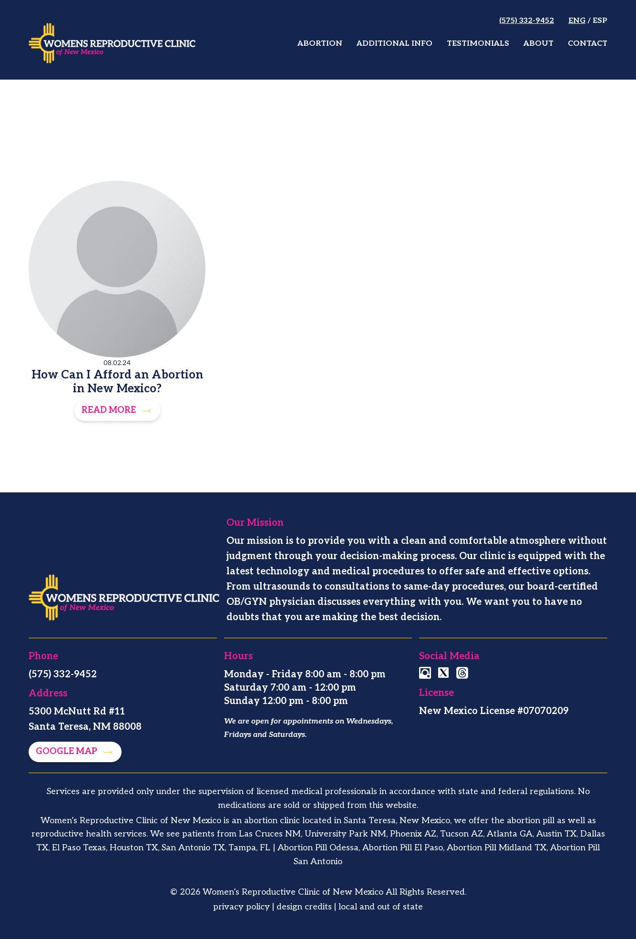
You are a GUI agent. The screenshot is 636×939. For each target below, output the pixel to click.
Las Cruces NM (270, 834)
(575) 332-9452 (526, 20)
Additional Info (394, 43)
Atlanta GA (510, 834)
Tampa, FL (249, 848)
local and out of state (381, 907)
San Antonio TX (193, 848)
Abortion (319, 43)
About (538, 43)
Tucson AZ (461, 834)
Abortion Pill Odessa (318, 848)
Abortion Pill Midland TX (496, 848)
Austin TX (556, 834)
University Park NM (345, 834)
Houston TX (134, 848)
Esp (600, 20)
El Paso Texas (79, 848)
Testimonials (478, 43)
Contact (587, 43)
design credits (304, 907)
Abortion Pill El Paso (402, 848)
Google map (67, 751)
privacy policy (241, 907)
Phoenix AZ (413, 834)
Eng (576, 20)
